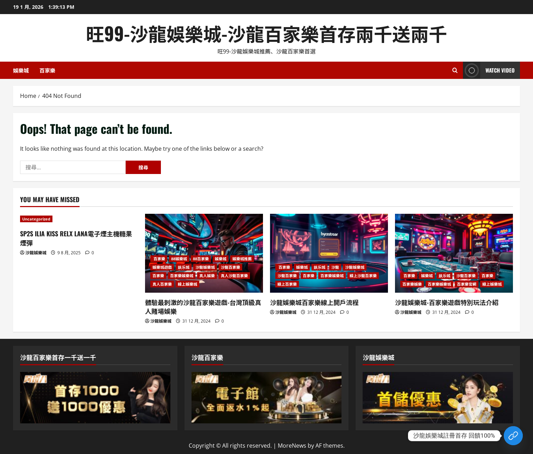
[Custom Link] (513, 435)
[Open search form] (455, 70)
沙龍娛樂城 (35, 253)
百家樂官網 (466, 284)
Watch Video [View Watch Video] (489, 70)
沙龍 (335, 267)
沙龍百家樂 (230, 267)
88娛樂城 (179, 258)
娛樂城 (21, 70)
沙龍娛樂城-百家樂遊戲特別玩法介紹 (446, 302)
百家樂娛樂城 (181, 275)
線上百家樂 (287, 284)
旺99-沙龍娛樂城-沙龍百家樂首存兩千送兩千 (266, 32)
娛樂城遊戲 (162, 267)
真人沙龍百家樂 (234, 275)
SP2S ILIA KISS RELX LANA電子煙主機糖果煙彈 (76, 238)
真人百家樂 (162, 284)
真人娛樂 (207, 275)
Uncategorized (36, 219)
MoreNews (292, 445)
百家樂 (47, 70)
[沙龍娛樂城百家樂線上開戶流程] (329, 253)
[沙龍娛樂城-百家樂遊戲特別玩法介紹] (454, 253)
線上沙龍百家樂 (363, 275)
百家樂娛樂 (412, 284)
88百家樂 (201, 258)
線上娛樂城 (187, 284)
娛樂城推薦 (242, 258)
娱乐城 (183, 267)
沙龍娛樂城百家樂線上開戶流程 (314, 302)
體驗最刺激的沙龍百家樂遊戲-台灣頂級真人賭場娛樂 (203, 307)
